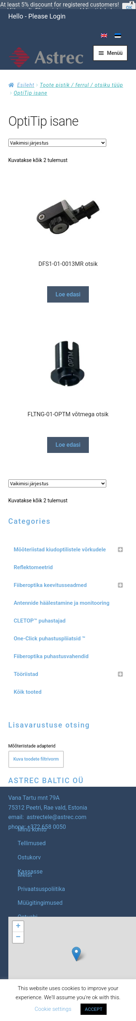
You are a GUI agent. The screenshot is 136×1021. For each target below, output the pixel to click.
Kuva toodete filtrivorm (36, 750)
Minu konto (32, 820)
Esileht (25, 76)
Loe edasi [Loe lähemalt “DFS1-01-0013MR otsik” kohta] (68, 285)
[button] (76, 945)
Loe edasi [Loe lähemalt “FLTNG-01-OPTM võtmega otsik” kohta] (68, 436)
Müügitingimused (40, 894)
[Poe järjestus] (57, 134)
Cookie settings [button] (53, 1009)
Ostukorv (29, 848)
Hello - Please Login (37, 7)
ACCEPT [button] (94, 1009)
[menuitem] (104, 27)
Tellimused (32, 834)
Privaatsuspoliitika (41, 880)
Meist (25, 866)
